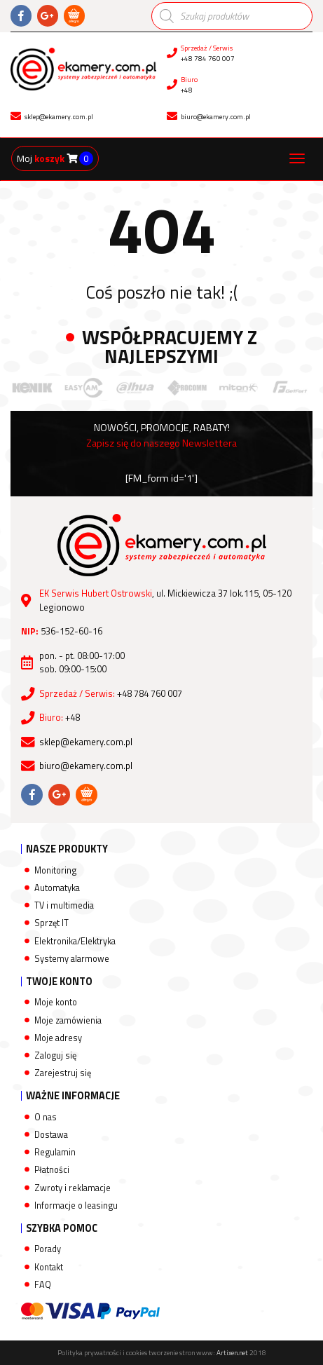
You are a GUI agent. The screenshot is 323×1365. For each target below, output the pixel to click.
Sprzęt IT (51, 923)
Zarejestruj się (62, 1073)
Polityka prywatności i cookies (102, 1352)
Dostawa (51, 1134)
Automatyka (57, 888)
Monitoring (55, 870)
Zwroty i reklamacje (72, 1188)
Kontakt (48, 1267)
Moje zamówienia (68, 1020)
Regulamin (55, 1152)
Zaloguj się (55, 1055)
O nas (45, 1117)
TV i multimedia (64, 905)
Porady (47, 1249)
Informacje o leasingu (76, 1205)
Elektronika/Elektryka (75, 941)
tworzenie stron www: (198, 1352)
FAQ (42, 1284)
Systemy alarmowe (71, 958)
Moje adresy (58, 1038)
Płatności (51, 1169)
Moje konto (55, 1002)
